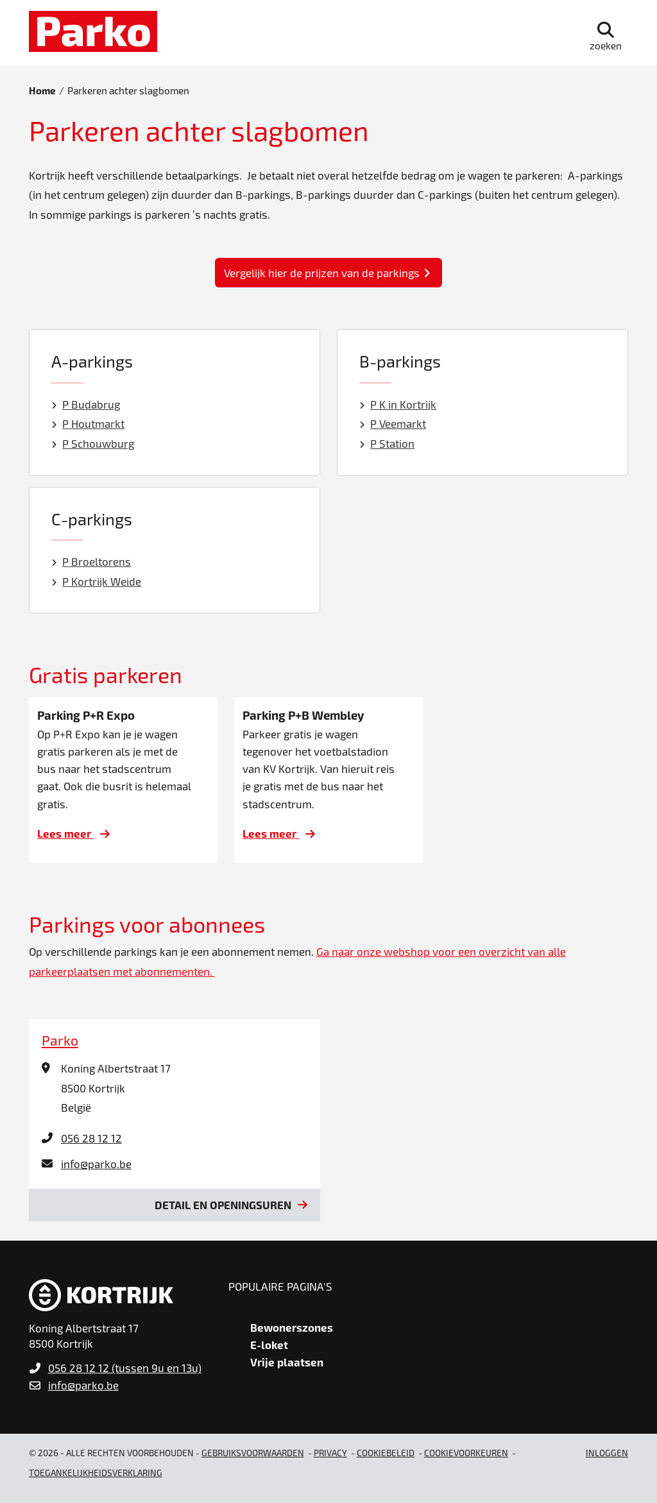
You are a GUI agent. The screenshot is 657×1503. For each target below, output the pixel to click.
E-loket (269, 1344)
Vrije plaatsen (286, 1361)
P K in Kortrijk (398, 404)
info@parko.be (96, 1163)
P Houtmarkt (88, 423)
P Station (387, 443)
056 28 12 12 (91, 1138)
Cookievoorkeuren (466, 1452)
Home (42, 90)
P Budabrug (86, 404)
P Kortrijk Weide (96, 581)
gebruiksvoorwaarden (252, 1452)
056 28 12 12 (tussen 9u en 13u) (124, 1367)
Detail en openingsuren (223, 1204)
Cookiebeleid (385, 1452)
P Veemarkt (393, 423)
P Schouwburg (93, 443)
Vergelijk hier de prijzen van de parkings (322, 272)
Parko (60, 1040)
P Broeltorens (91, 561)
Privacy (330, 1452)
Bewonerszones (291, 1327)
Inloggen (607, 1452)
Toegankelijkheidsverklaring (95, 1472)
